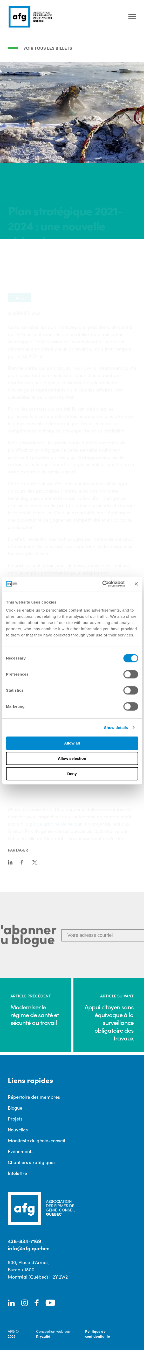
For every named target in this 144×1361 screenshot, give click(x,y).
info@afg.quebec (28, 1248)
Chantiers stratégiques (32, 1162)
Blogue (15, 1107)
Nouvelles (18, 1129)
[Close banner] (136, 584)
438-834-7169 (24, 1240)
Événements (20, 1151)
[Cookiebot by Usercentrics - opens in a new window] (102, 583)
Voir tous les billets (47, 48)
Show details (116, 727)
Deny (72, 773)
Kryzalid (43, 1336)
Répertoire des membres (34, 1097)
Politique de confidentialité (97, 1334)
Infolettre (17, 1173)
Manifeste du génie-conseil (36, 1140)
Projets (15, 1118)
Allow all (72, 743)
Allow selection (72, 758)
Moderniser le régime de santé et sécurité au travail (34, 1014)
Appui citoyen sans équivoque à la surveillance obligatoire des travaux (109, 1022)
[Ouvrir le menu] (132, 17)
